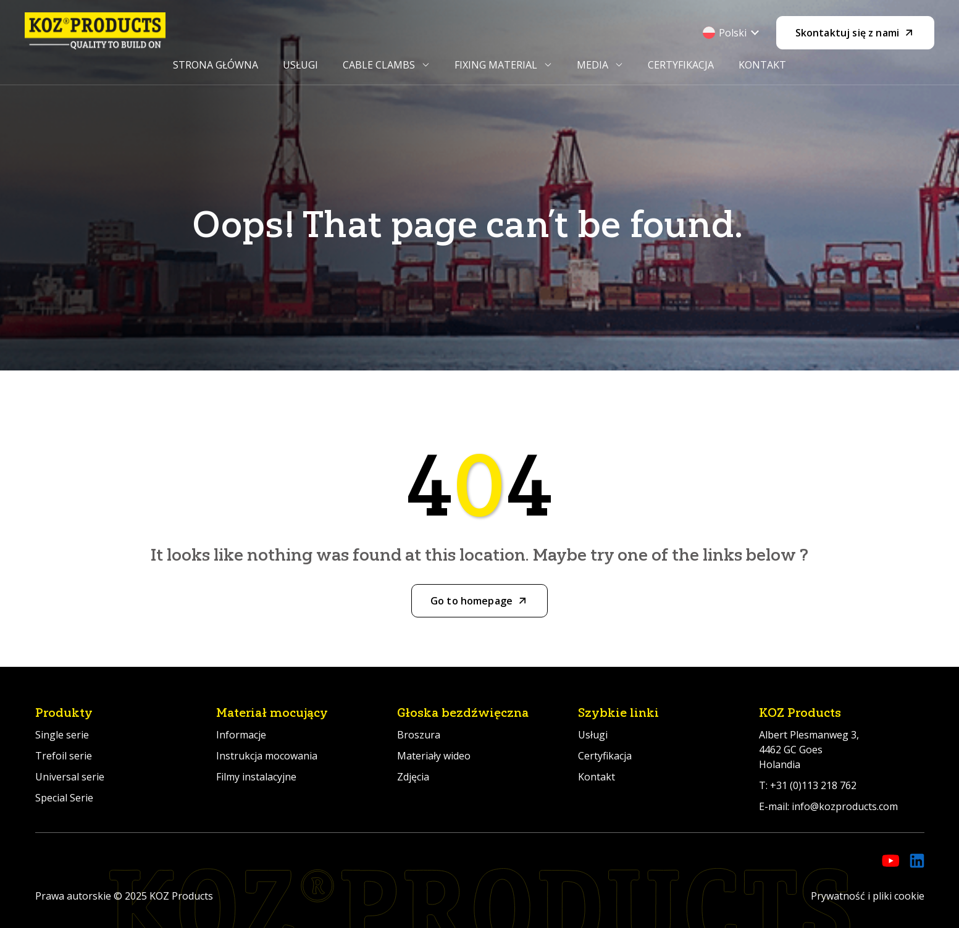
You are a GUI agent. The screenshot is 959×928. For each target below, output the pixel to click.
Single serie (62, 735)
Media (592, 65)
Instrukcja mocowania (266, 756)
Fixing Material (495, 65)
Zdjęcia (413, 777)
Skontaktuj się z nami (847, 33)
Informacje (241, 735)
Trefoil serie (63, 756)
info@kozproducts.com (845, 806)
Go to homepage (471, 601)
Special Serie (64, 798)
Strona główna (215, 65)
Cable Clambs (379, 65)
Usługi (300, 65)
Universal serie (69, 777)
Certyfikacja (681, 65)
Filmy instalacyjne (256, 777)
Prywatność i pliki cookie (867, 896)
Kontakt (762, 65)
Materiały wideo (434, 756)
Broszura (418, 735)
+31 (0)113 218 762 (813, 785)
